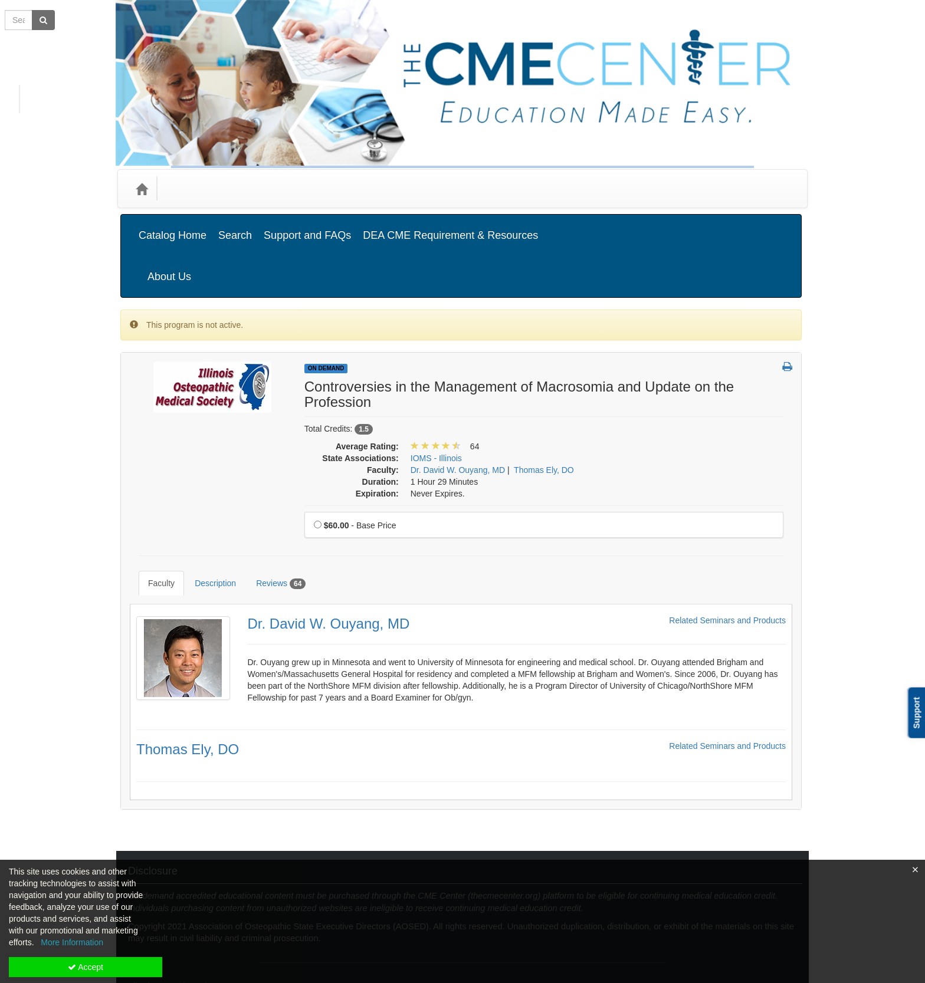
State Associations (334, 188)
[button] (787, 308)
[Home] (141, 188)
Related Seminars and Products (727, 544)
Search (235, 226)
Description (206, 515)
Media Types (256, 188)
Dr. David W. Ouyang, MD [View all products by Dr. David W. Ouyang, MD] (458, 411)
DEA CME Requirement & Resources (450, 226)
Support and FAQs (307, 226)
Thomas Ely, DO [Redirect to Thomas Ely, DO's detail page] (187, 672)
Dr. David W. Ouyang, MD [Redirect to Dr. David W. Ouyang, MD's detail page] (329, 547)
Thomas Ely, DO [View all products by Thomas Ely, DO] (544, 411)
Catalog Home (172, 226)
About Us (768, 226)
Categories (192, 188)
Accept (85, 967)
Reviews (272, 516)
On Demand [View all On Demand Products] (326, 309)
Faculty (152, 515)
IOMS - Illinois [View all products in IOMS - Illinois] (436, 399)
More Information (72, 942)
